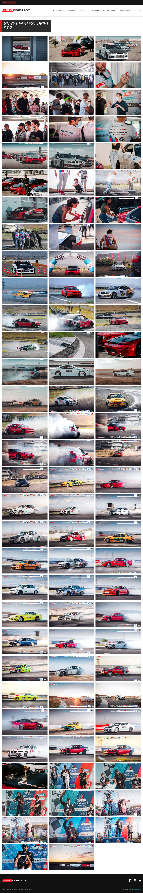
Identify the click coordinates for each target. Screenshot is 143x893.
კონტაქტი (137, 10)
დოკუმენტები (96, 10)
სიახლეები (83, 10)
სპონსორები (124, 10)
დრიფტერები (59, 10)
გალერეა (111, 10)
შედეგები (71, 10)
